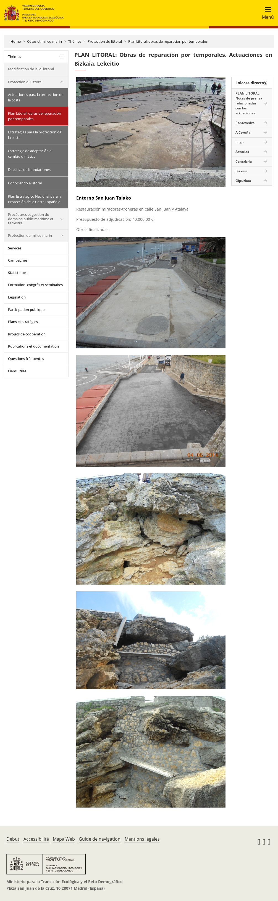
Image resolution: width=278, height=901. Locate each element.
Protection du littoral (105, 41)
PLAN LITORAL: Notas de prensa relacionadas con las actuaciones (248, 103)
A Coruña (242, 132)
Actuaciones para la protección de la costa (35, 97)
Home (16, 41)
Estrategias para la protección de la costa (34, 135)
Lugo (239, 142)
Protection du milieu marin (30, 235)
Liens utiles (17, 371)
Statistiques (17, 272)
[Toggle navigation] (266, 13)
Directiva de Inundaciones (29, 169)
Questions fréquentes (26, 358)
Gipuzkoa (243, 180)
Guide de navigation (99, 839)
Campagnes (17, 260)
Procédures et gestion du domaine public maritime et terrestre (30, 218)
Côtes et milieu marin (44, 41)
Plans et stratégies (23, 321)
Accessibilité (36, 839)
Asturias (242, 151)
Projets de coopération (27, 334)
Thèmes (74, 41)
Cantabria (243, 161)
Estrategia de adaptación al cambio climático (30, 153)
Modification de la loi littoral (31, 68)
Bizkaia (241, 171)
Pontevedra (245, 122)
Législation (17, 297)
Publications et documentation (33, 346)
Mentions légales (142, 839)
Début (12, 839)
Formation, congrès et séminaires (35, 284)
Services (14, 248)
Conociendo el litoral (25, 183)
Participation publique (26, 309)
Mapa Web (64, 839)
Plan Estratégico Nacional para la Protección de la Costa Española (34, 199)
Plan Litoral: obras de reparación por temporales (168, 41)
